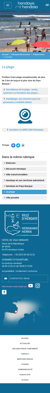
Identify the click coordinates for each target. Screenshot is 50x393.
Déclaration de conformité (25, 349)
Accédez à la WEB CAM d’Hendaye (26, 129)
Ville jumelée (11, 197)
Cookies (25, 364)
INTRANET (25, 380)
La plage (9, 191)
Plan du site (25, 375)
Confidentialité (25, 369)
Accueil (25, 338)
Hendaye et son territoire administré (23, 180)
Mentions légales (25, 359)
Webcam (9, 163)
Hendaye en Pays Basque (18, 186)
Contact (25, 354)
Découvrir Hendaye (14, 168)
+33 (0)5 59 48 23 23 (24, 254)
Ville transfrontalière (15, 174)
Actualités (25, 343)
